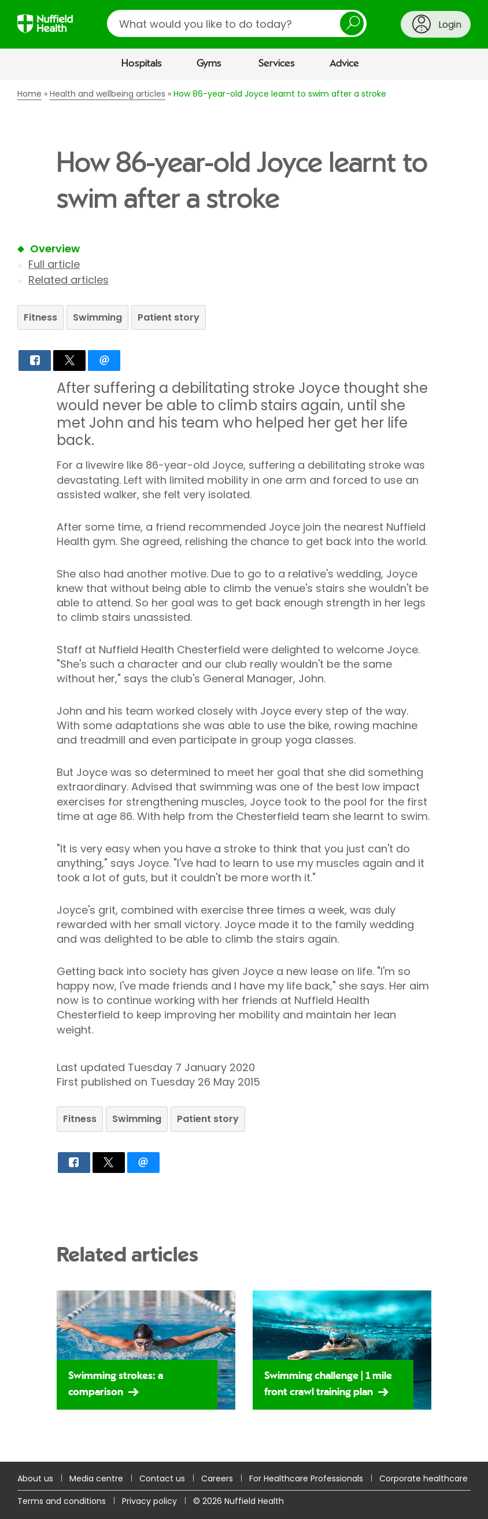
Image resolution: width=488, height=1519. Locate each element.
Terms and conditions (61, 1501)
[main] (244, 771)
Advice (344, 63)
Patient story (168, 317)
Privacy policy (149, 1501)
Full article (54, 264)
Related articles (68, 280)
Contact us (162, 1478)
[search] (237, 23)
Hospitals (141, 63)
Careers (217, 1478)
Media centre (96, 1478)
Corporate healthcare (423, 1478)
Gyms (209, 63)
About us (35, 1478)
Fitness (40, 317)
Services (276, 63)
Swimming (97, 317)
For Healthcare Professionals (306, 1478)
